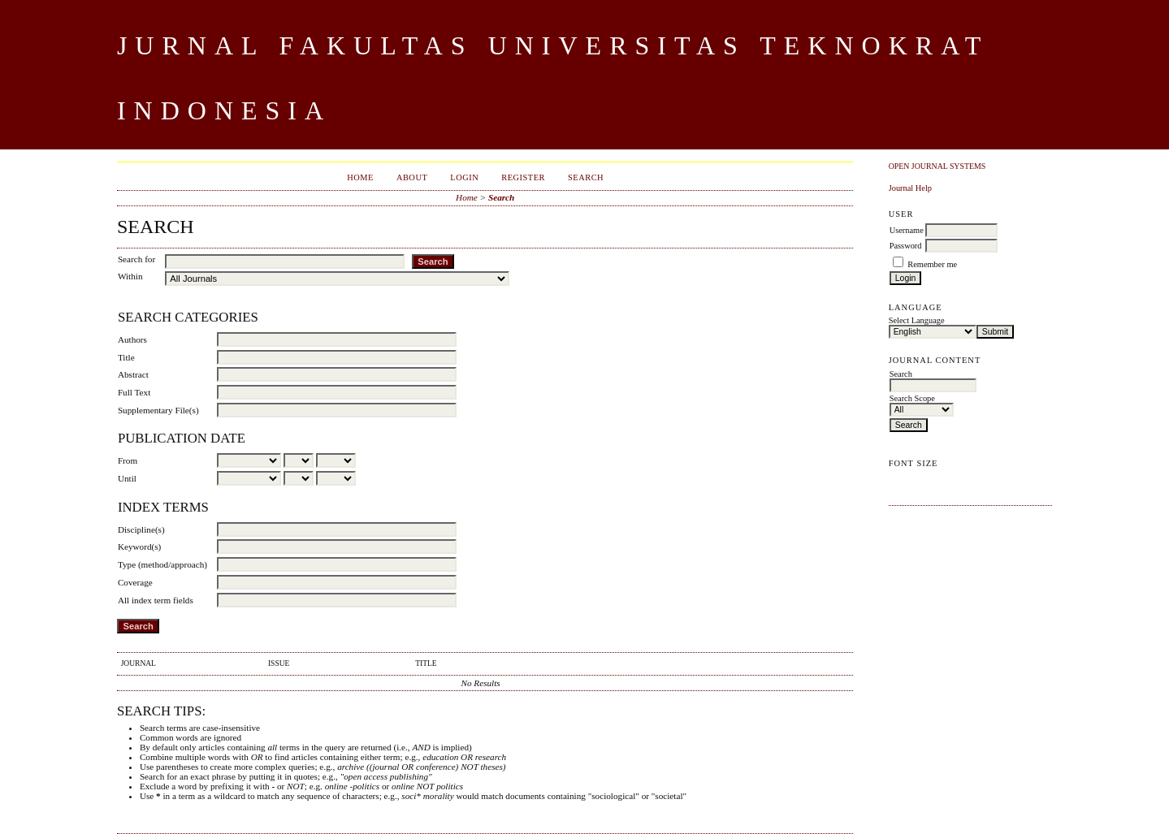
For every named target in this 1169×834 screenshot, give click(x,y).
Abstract (133, 374)
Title (126, 357)
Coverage (135, 582)
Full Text (134, 392)
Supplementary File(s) (158, 410)
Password (906, 245)
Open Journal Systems (937, 166)
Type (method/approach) (162, 564)
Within (130, 276)
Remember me (932, 264)
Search (586, 177)
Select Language (917, 320)
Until (127, 478)
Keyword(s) (139, 546)
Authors (132, 339)
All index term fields (155, 600)
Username (907, 230)
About (411, 177)
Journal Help (910, 188)
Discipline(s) (141, 529)
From (127, 460)
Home (360, 177)
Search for (136, 259)
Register (523, 177)
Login (464, 177)
